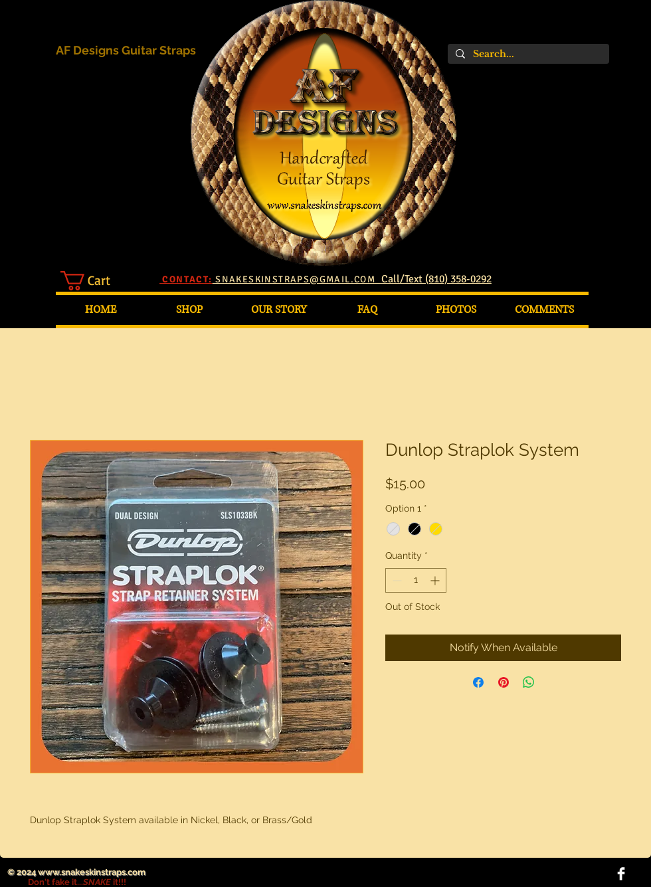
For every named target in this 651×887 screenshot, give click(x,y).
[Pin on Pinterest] (504, 682)
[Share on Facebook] (478, 682)
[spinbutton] (416, 580)
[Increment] (436, 580)
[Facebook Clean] (621, 873)
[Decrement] (395, 580)
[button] (96, 280)
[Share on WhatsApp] (529, 682)
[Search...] (527, 54)
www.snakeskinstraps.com (91, 872)
